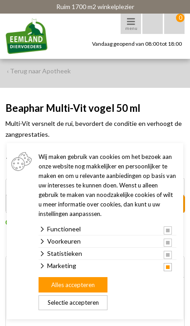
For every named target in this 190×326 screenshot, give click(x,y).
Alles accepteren (73, 284)
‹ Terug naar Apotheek (39, 71)
